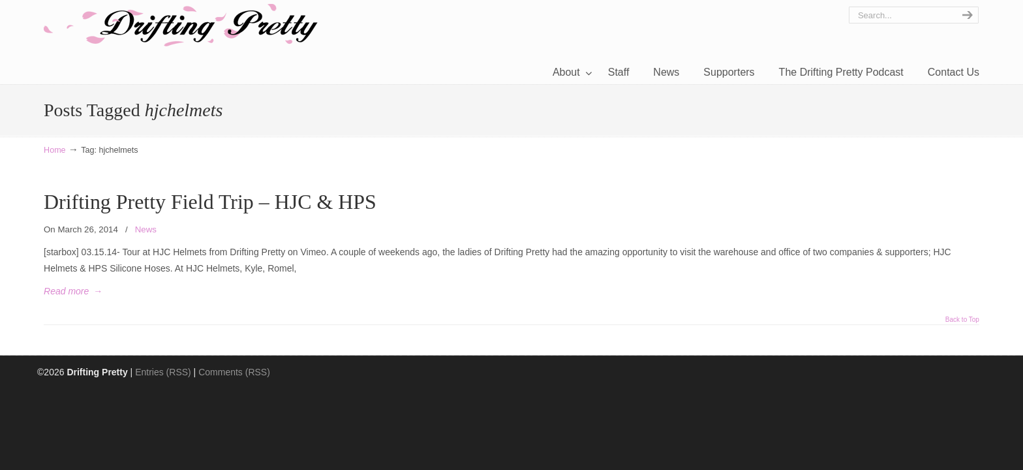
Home (55, 150)
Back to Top (962, 320)
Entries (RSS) (163, 372)
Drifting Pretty (181, 25)
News (146, 229)
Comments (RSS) (234, 372)
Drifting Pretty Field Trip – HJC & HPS (210, 202)
